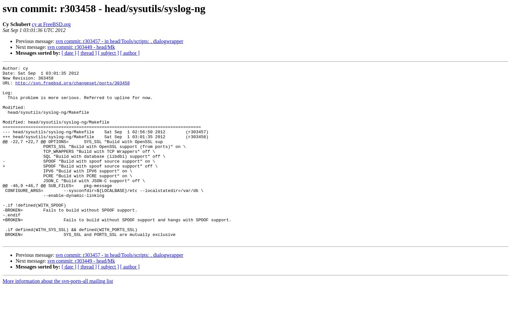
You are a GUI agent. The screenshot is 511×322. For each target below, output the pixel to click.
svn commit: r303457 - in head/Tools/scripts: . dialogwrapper (119, 41)
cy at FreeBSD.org (51, 24)
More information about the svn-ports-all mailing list (58, 316)
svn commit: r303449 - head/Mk (81, 47)
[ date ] (69, 53)
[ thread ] (87, 53)
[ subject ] (108, 53)
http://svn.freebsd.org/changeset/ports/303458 (72, 87)
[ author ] (130, 53)
